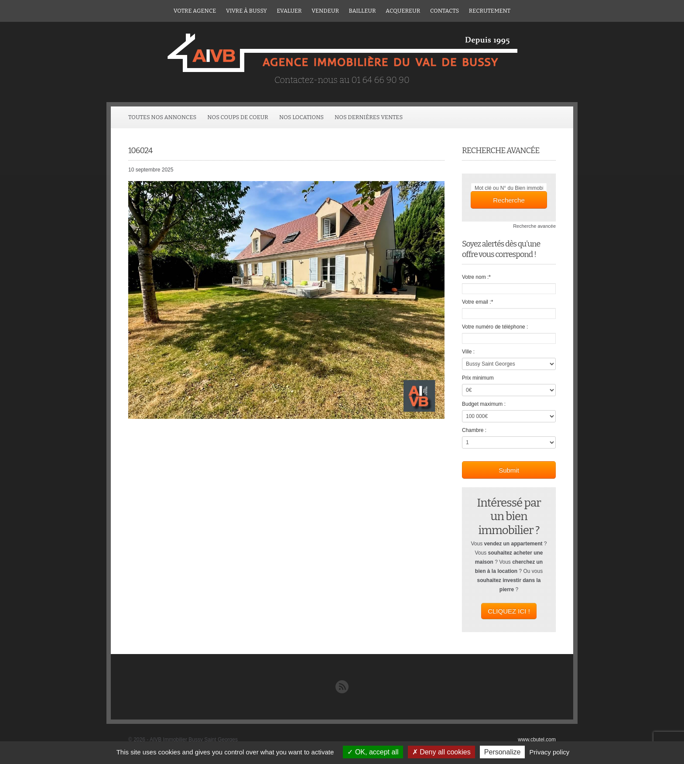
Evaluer (289, 10)
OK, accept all (372, 752)
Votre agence (195, 10)
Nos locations (301, 117)
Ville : (468, 352)
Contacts (444, 10)
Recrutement (489, 10)
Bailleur (362, 10)
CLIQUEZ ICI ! (509, 611)
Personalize (502, 752)
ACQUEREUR (403, 10)
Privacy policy (550, 752)
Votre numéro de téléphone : (495, 327)
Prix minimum (478, 378)
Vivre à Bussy (246, 10)
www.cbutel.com (537, 740)
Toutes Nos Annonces (162, 117)
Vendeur (325, 10)
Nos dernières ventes (369, 117)
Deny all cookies (441, 752)
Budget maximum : (484, 404)
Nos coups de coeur (237, 117)
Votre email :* (477, 302)
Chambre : (474, 430)
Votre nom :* (476, 277)
